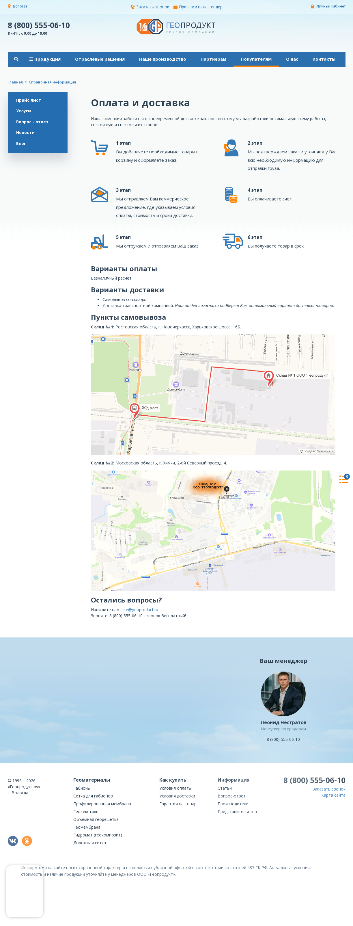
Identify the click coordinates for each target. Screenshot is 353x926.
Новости (25, 133)
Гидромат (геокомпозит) (97, 835)
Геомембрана (86, 827)
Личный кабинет (331, 6)
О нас (292, 59)
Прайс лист (28, 100)
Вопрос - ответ (32, 122)
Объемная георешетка (96, 819)
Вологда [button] (20, 6)
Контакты (324, 59)
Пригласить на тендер (198, 7)
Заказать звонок (150, 7)
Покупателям (256, 59)
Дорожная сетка (89, 842)
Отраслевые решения (100, 59)
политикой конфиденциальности (316, 921)
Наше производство (162, 59)
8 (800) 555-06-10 (39, 25)
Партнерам (213, 59)
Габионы (82, 788)
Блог (21, 144)
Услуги (23, 111)
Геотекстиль (85, 811)
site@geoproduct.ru (140, 609)
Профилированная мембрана (102, 803)
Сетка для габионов (93, 796)
